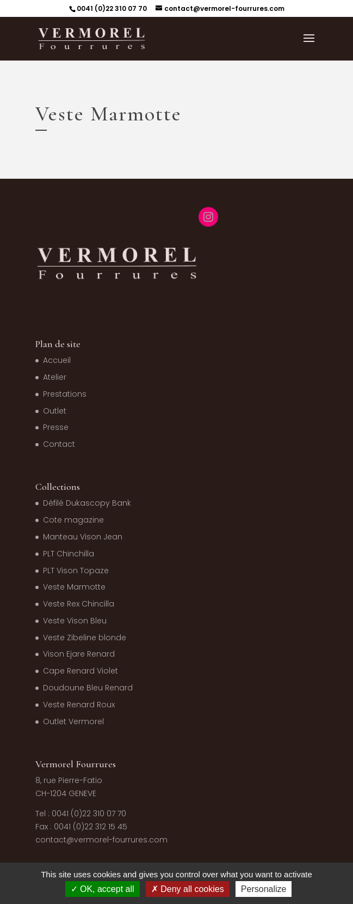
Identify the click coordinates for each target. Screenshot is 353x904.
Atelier (54, 377)
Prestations (64, 394)
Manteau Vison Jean (82, 536)
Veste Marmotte (74, 586)
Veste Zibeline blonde (84, 637)
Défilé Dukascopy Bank (87, 502)
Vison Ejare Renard (79, 653)
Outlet (54, 410)
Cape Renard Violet (80, 670)
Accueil (57, 360)
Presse (56, 427)
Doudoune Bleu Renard (88, 687)
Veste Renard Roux (79, 704)
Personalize (264, 889)
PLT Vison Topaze (76, 570)
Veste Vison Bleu (75, 620)
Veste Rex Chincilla (78, 603)
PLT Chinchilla (68, 553)
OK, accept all (102, 889)
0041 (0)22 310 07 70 (112, 8)
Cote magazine (73, 519)
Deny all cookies (187, 889)
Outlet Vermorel (73, 721)
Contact (59, 444)
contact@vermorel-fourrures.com (101, 839)
